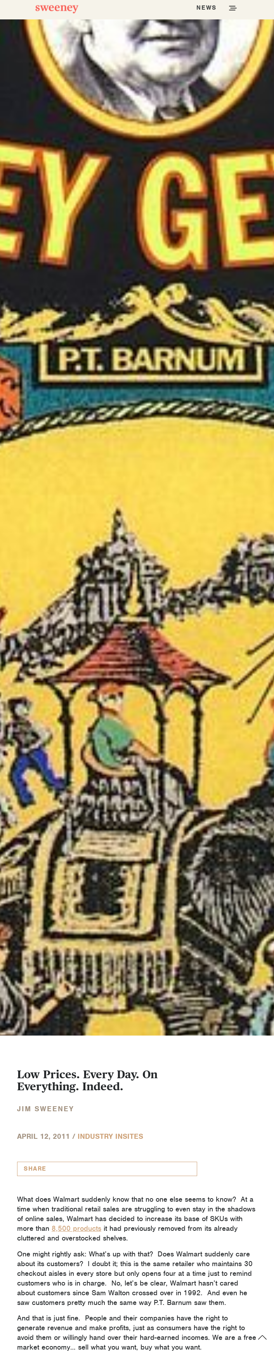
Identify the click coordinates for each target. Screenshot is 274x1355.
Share (35, 1169)
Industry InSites (110, 1136)
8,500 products (76, 1228)
